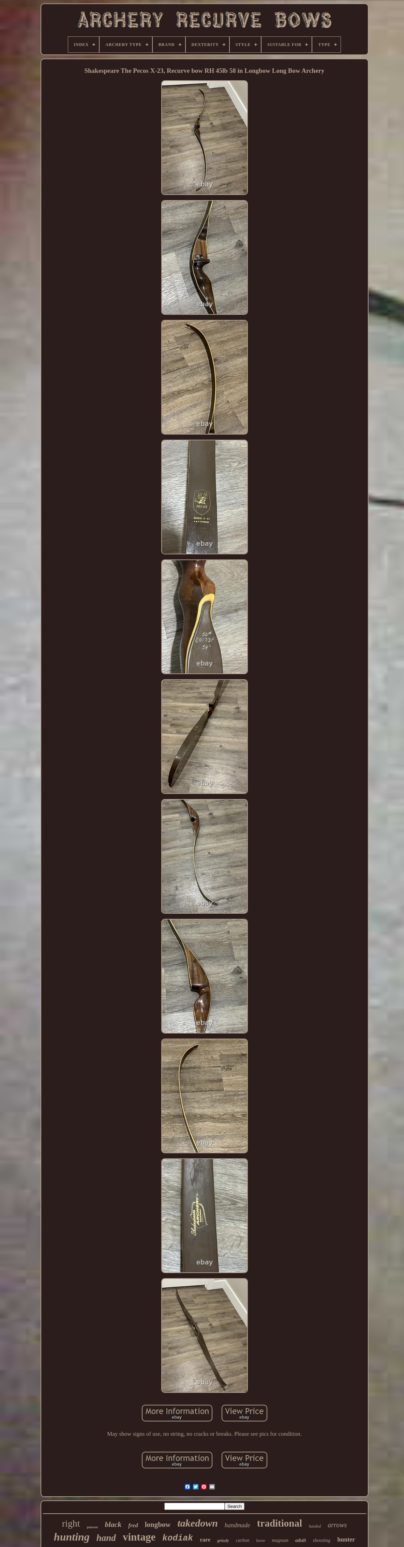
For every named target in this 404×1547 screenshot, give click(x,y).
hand (106, 1538)
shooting (321, 1540)
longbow (158, 1524)
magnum (280, 1540)
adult (300, 1540)
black (113, 1524)
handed (315, 1526)
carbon (243, 1540)
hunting (72, 1537)
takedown (198, 1523)
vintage (139, 1537)
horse (260, 1540)
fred (133, 1525)
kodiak (177, 1538)
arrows (337, 1525)
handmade (237, 1525)
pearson (92, 1527)
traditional (279, 1523)
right (71, 1523)
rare (205, 1539)
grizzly (223, 1540)
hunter (346, 1539)
